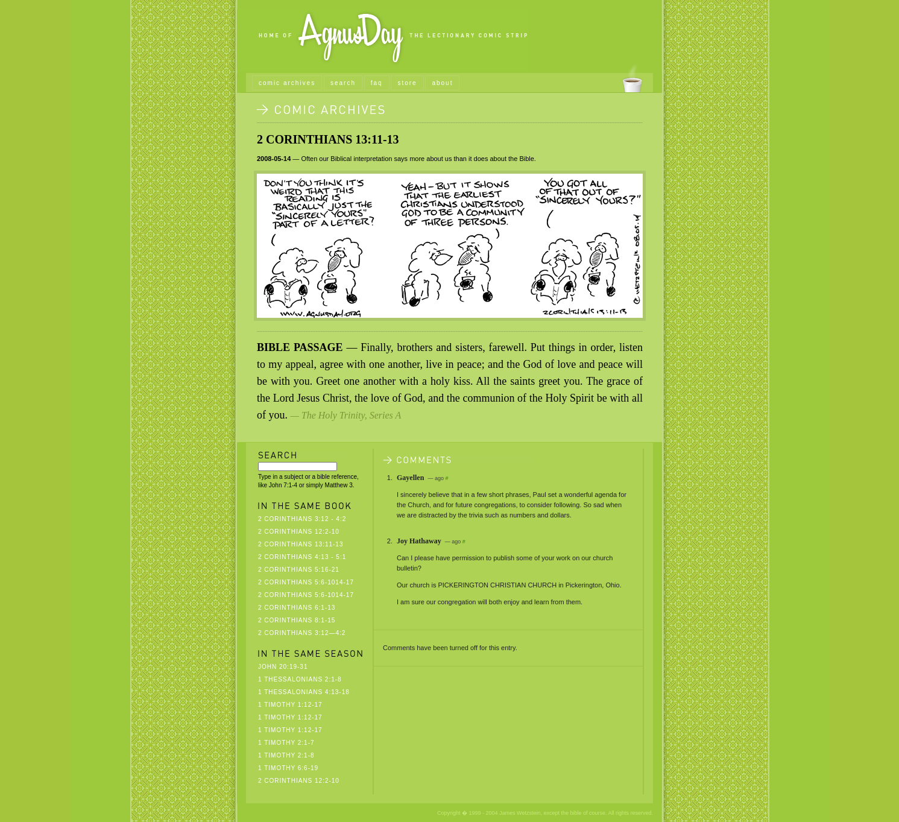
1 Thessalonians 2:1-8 (300, 679)
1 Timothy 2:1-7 (286, 742)
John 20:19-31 (283, 666)
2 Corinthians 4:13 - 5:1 (302, 557)
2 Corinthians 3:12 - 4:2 (302, 519)
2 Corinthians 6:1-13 (296, 607)
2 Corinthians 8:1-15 (296, 620)
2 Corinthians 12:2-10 (298, 531)
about (442, 83)
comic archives (287, 83)
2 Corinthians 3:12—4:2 (301, 633)
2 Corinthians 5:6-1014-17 (306, 582)
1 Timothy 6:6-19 (288, 768)
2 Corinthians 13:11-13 (328, 139)
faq (377, 83)
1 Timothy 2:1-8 (286, 755)
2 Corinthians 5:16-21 (298, 569)
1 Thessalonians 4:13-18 (304, 692)
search (343, 83)
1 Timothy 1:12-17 (290, 704)
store (407, 83)
